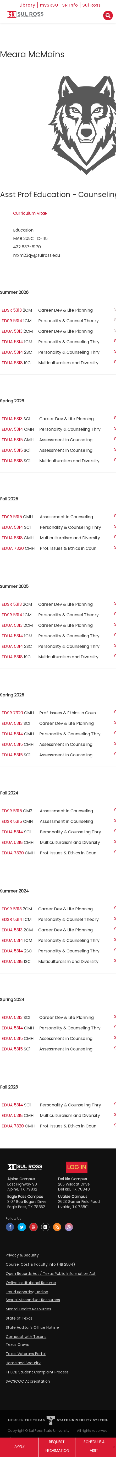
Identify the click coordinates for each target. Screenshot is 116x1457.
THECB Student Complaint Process (37, 1372)
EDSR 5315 (12, 517)
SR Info (70, 5)
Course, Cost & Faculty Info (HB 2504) (40, 1264)
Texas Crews (17, 1344)
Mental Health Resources (28, 1309)
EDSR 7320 (12, 713)
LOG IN (76, 1167)
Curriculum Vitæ (30, 213)
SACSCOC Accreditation (28, 1381)
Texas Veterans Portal (26, 1353)
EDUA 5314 (12, 342)
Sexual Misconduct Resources (33, 1299)
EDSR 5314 (12, 321)
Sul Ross (92, 5)
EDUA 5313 (12, 331)
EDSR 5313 (12, 310)
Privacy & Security (22, 1255)
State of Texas (19, 1318)
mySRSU (49, 5)
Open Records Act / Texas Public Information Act (51, 1273)
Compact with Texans (26, 1336)
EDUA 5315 (12, 440)
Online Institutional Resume (31, 1282)
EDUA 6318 (12, 363)
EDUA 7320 (13, 548)
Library (27, 5)
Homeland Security (23, 1363)
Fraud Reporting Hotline (27, 1292)
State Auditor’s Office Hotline (32, 1327)
